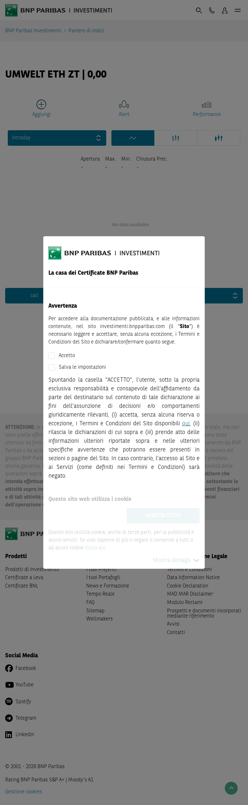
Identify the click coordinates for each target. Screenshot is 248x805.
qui (186, 424)
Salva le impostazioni (82, 367)
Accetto (67, 355)
